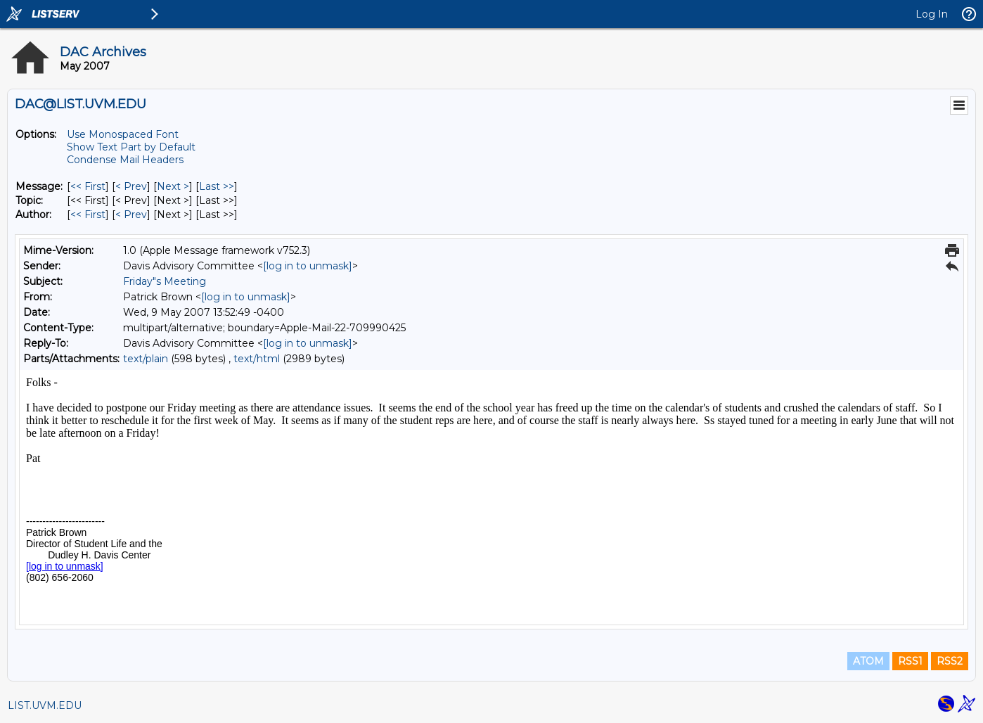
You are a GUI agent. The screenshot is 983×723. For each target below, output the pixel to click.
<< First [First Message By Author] (87, 214)
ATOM (868, 661)
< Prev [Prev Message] (131, 186)
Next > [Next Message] (173, 186)
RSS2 (950, 661)
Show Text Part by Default (131, 147)
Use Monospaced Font (123, 134)
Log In (931, 14)
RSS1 (910, 661)
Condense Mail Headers (125, 159)
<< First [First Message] (87, 186)
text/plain (145, 358)
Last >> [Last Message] (216, 186)
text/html (256, 358)
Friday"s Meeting (164, 281)
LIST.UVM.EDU (45, 705)
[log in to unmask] (307, 266)
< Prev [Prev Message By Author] (131, 214)
